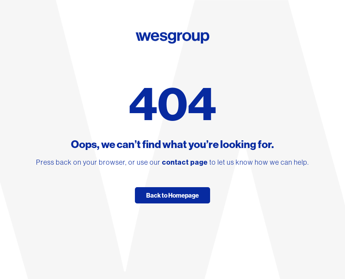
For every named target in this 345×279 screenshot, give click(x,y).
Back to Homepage (172, 195)
